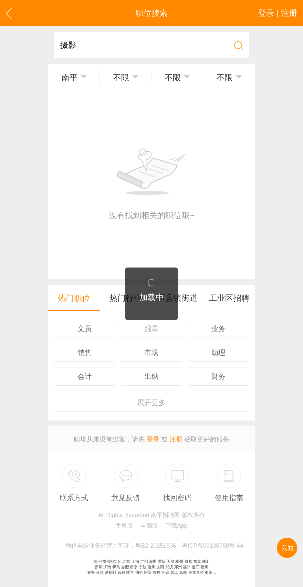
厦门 (196, 567)
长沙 (100, 572)
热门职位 (74, 297)
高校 (183, 572)
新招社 (111, 572)
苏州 (98, 567)
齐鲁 (91, 572)
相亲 (166, 572)
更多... (210, 572)
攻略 (157, 572)
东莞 (197, 561)
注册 (176, 439)
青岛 (116, 567)
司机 (139, 572)
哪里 (130, 572)
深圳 (153, 561)
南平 (69, 77)
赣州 (204, 567)
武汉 (169, 567)
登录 (153, 439)
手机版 (124, 525)
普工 (174, 572)
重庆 (162, 561)
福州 (187, 567)
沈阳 (160, 567)
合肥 (125, 567)
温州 (151, 567)
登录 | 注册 (277, 12)
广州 (144, 561)
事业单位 (196, 572)
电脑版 (149, 525)
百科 (121, 572)
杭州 (179, 561)
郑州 (178, 567)
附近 (148, 572)
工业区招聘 (229, 297)
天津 (170, 561)
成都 (188, 561)
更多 (151, 403)
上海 (135, 561)
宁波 (143, 567)
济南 (107, 567)
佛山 (206, 561)
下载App (176, 525)
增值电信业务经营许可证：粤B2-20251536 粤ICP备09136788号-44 (154, 545)
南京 (134, 567)
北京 (126, 561)
